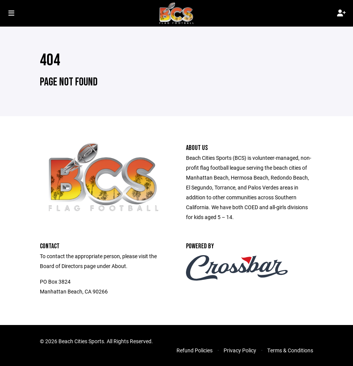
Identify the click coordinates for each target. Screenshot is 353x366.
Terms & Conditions (290, 350)
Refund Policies (194, 350)
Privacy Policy (240, 350)
